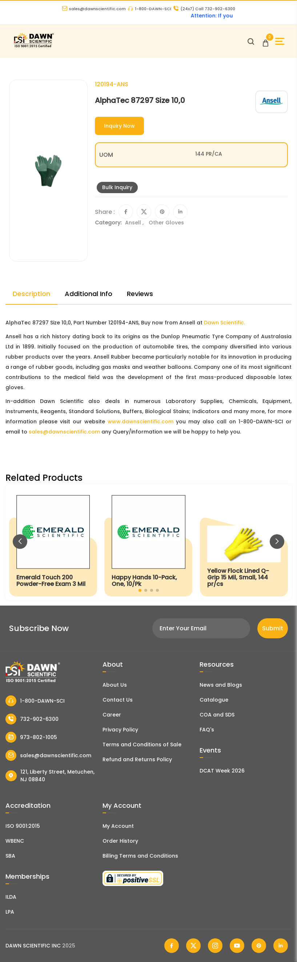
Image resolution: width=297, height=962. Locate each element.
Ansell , (135, 222)
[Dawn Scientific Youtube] (237, 945)
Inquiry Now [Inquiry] (119, 125)
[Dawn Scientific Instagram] (215, 945)
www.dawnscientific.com (140, 421)
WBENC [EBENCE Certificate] (14, 841)
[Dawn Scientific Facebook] (171, 945)
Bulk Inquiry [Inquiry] (117, 187)
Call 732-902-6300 (204, 9)
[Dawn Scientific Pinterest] (259, 945)
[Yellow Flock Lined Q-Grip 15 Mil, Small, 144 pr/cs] (244, 542)
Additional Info (88, 293)
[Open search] (251, 41)
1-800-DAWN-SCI (149, 9)
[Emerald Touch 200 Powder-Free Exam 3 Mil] (53, 542)
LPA (9, 911)
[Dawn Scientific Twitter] (193, 945)
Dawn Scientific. (224, 322)
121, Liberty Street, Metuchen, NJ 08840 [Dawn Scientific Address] (50, 775)
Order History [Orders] (120, 841)
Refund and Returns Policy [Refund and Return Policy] (137, 759)
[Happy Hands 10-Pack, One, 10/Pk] (148, 542)
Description (31, 293)
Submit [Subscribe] (272, 628)
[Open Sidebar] (279, 41)
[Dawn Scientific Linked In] (280, 945)
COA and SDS (217, 714)
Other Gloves (166, 222)
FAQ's (207, 729)
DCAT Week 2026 (222, 770)
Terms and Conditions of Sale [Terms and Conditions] (142, 744)
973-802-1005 (31, 737)
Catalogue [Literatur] (214, 699)
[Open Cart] (266, 41)
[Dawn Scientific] (34, 46)
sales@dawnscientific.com (94, 9)
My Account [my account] (118, 826)
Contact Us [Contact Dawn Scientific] (118, 699)
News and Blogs (221, 684)
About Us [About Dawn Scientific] (115, 684)
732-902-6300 (32, 719)
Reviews (140, 293)
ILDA (10, 897)
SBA (10, 855)
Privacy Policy (120, 729)
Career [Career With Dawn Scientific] (112, 714)
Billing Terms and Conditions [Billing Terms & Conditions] (140, 855)
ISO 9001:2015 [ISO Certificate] (22, 826)
